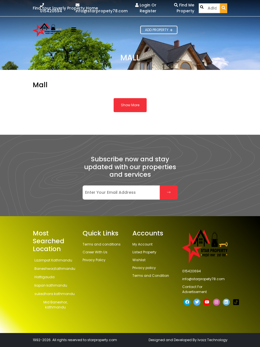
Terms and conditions (102, 244)
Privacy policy (144, 267)
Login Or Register (145, 8)
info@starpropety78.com (102, 8)
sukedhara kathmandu (54, 293)
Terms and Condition (150, 275)
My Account (142, 244)
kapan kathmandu (50, 285)
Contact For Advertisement (194, 289)
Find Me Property (184, 8)
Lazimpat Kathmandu (53, 260)
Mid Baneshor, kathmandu (55, 305)
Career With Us (95, 252)
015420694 (51, 8)
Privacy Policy (94, 260)
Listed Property (144, 252)
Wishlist (139, 260)
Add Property (159, 29)
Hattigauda (44, 277)
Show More (130, 105)
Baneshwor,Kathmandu (54, 268)
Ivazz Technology (213, 339)
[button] (74, 30)
